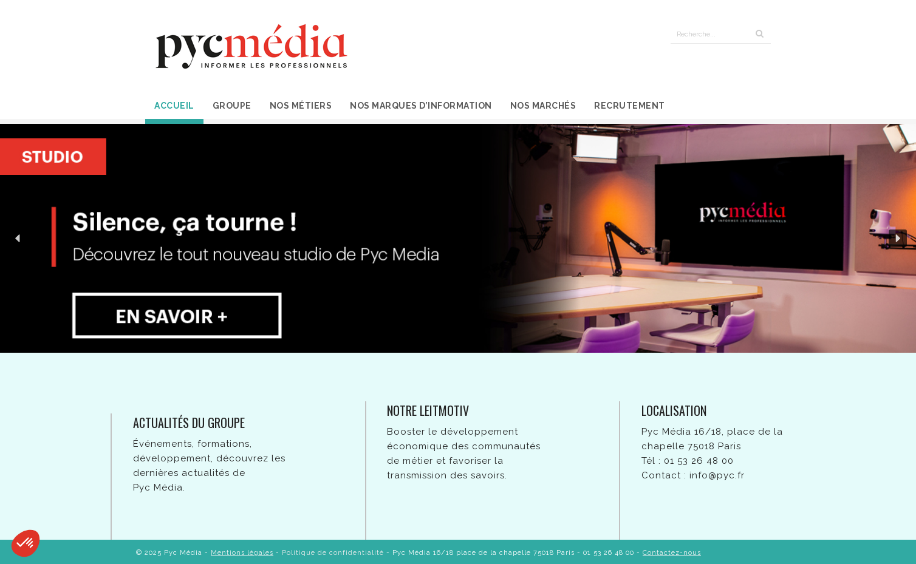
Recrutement (629, 105)
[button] (18, 238)
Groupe (232, 105)
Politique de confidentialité (333, 553)
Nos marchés (543, 105)
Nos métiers (301, 105)
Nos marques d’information (421, 105)
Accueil (174, 105)
